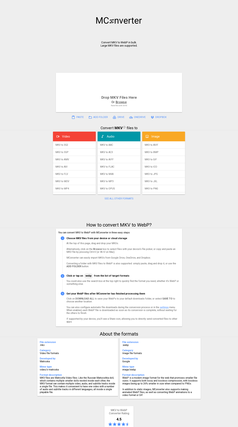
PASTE (77, 117)
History (67, 423)
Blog (128, 423)
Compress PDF (112, 423)
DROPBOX (158, 117)
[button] (233, 4)
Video (66, 136)
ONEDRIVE (137, 117)
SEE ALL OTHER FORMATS (119, 198)
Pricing (94, 423)
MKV (118, 128)
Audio (110, 136)
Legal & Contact (166, 423)
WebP (88, 275)
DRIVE (118, 117)
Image (155, 136)
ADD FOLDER (98, 117)
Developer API (143, 423)
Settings (80, 423)
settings (164, 307)
